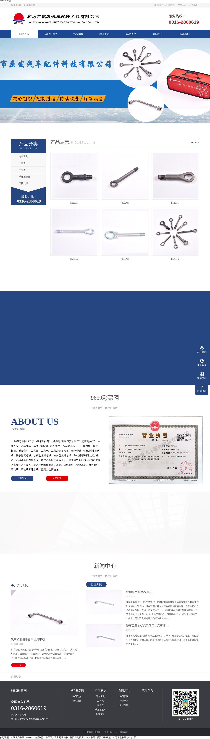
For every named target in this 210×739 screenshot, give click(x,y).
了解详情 (22, 478)
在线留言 (182, 5)
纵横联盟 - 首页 (109, 737)
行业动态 (124, 701)
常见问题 (124, 705)
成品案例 (131, 33)
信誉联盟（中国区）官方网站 (49, 737)
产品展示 (78, 33)
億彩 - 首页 (69, 737)
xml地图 (169, 5)
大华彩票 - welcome (25, 737)
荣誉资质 (77, 701)
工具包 (22, 163)
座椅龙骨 (23, 183)
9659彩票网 (5, 1)
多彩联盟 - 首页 (7, 737)
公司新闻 (124, 696)
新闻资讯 (104, 33)
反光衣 (22, 170)
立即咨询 (57, 478)
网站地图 (158, 5)
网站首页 (24, 33)
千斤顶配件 (24, 176)
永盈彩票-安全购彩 (126, 737)
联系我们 (193, 5)
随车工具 (23, 156)
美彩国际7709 (81, 737)
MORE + (195, 142)
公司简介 (77, 696)
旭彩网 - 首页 (95, 737)
